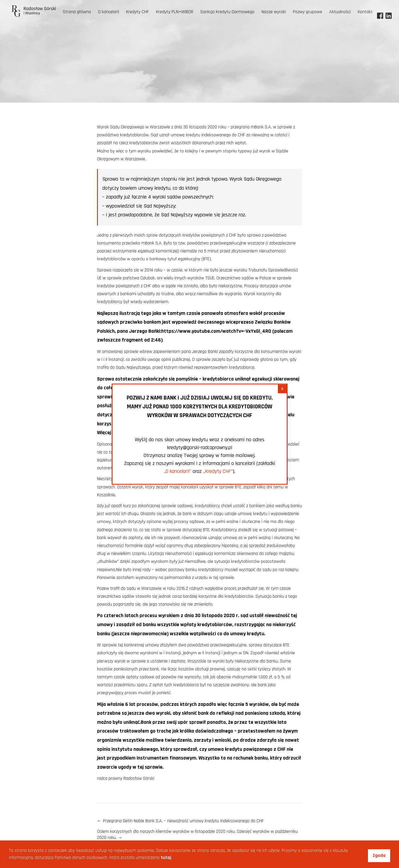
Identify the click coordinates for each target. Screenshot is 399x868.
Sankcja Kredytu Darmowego (227, 12)
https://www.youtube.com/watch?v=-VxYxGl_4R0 (216, 331)
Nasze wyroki (274, 12)
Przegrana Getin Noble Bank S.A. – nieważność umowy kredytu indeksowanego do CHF (180, 821)
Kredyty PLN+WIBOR (174, 12)
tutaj (166, 858)
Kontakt (365, 12)
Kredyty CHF (137, 12)
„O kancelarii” (177, 471)
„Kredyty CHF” (218, 471)
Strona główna (77, 12)
